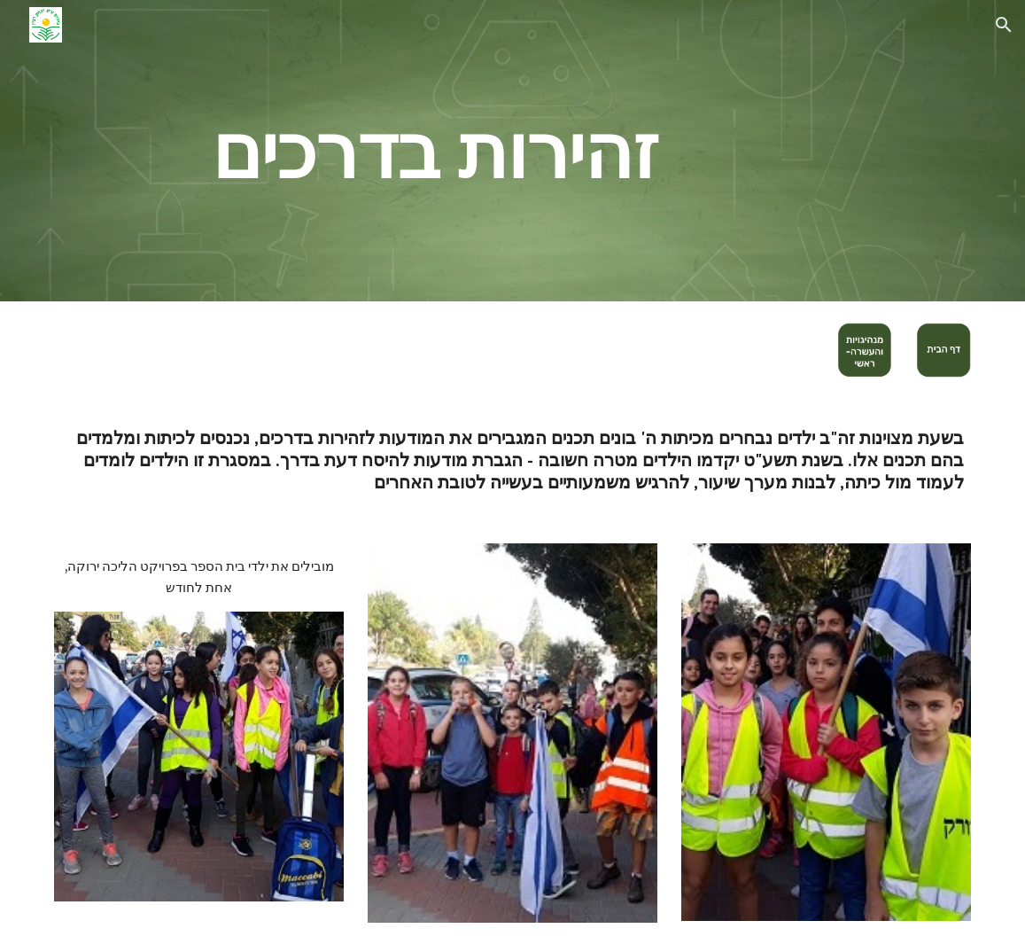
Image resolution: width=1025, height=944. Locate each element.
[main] (434, 150)
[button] (1003, 25)
